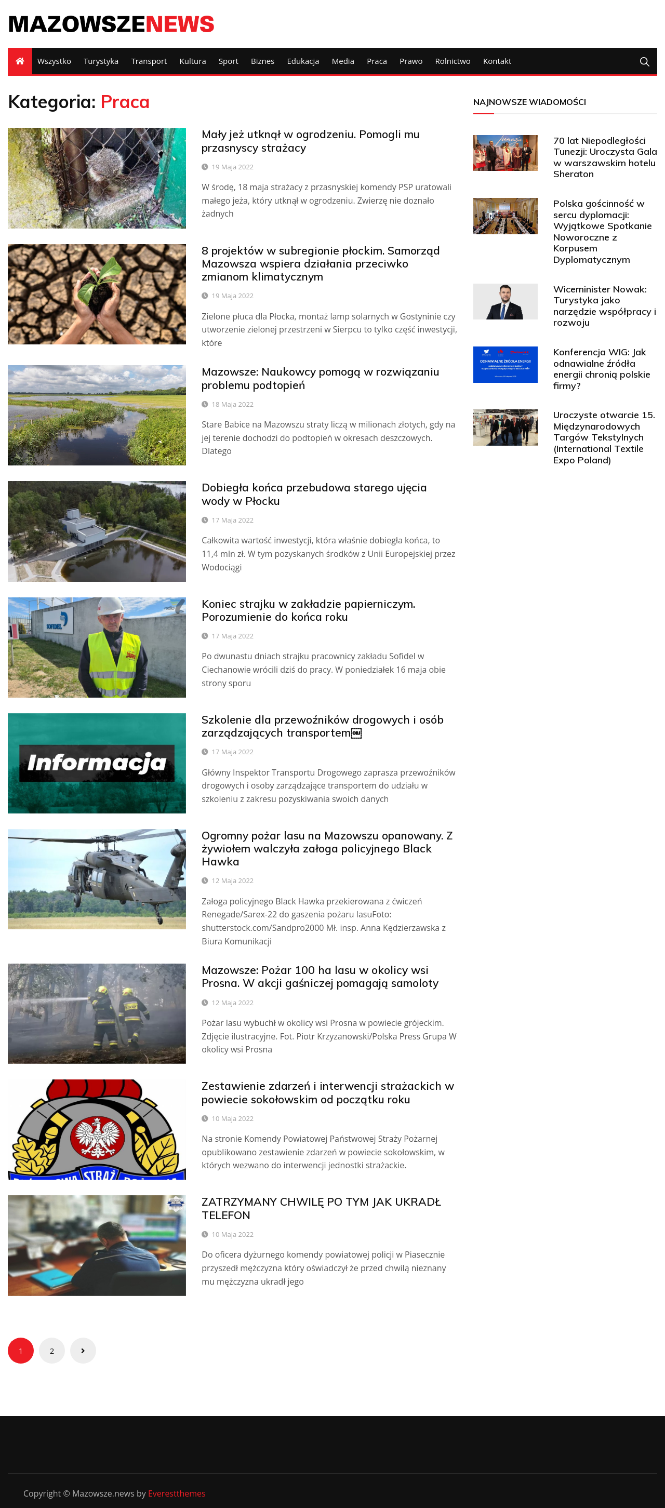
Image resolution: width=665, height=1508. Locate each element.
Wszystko (54, 61)
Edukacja (303, 61)
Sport (228, 61)
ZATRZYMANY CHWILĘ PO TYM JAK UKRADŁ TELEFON (321, 1208)
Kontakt (497, 61)
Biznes (262, 61)
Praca (377, 61)
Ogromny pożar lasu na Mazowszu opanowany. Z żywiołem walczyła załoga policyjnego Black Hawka (327, 848)
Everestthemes (177, 1493)
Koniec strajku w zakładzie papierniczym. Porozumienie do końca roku (308, 610)
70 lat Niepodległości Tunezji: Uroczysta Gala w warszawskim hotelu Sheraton (605, 157)
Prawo (411, 61)
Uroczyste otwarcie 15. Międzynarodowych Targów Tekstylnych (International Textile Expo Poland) (604, 437)
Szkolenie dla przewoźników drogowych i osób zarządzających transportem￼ (323, 726)
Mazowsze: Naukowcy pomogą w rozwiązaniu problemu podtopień (321, 378)
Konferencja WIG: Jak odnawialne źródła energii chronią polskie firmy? (601, 369)
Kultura (193, 61)
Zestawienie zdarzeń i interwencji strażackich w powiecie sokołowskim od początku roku (328, 1092)
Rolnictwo (453, 61)
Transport (149, 61)
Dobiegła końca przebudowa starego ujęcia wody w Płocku (314, 494)
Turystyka (101, 61)
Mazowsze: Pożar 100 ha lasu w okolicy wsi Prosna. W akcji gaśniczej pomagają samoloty (320, 976)
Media (343, 61)
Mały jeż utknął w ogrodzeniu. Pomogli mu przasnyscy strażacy (311, 140)
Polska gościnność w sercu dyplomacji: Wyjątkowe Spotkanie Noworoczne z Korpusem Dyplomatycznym (602, 231)
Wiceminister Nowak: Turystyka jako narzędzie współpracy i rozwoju (604, 306)
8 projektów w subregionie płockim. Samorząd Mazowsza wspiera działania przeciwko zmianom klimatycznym (321, 263)
